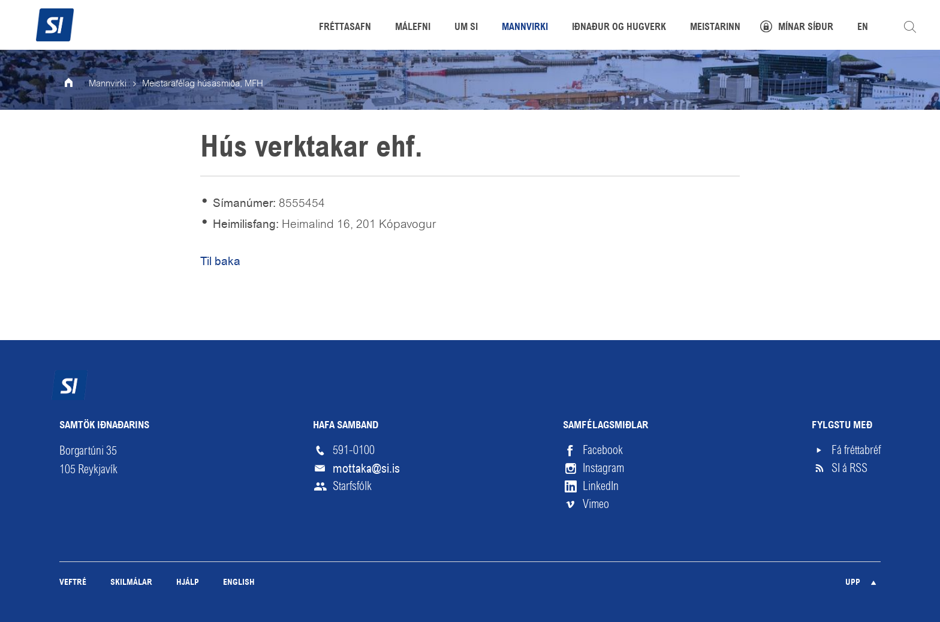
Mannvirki (107, 84)
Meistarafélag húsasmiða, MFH (202, 84)
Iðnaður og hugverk (619, 27)
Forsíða (77, 84)
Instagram (603, 468)
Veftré (72, 582)
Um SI (466, 27)
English (239, 582)
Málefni (412, 27)
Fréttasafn (345, 27)
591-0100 (354, 450)
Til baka (220, 261)
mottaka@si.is (366, 468)
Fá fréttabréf (856, 450)
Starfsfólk (352, 486)
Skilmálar (131, 582)
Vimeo (596, 504)
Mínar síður (805, 27)
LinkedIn (601, 486)
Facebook (603, 450)
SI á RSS (849, 468)
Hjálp (187, 582)
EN (862, 27)
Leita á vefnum (910, 27)
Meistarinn (715, 27)
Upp (852, 582)
